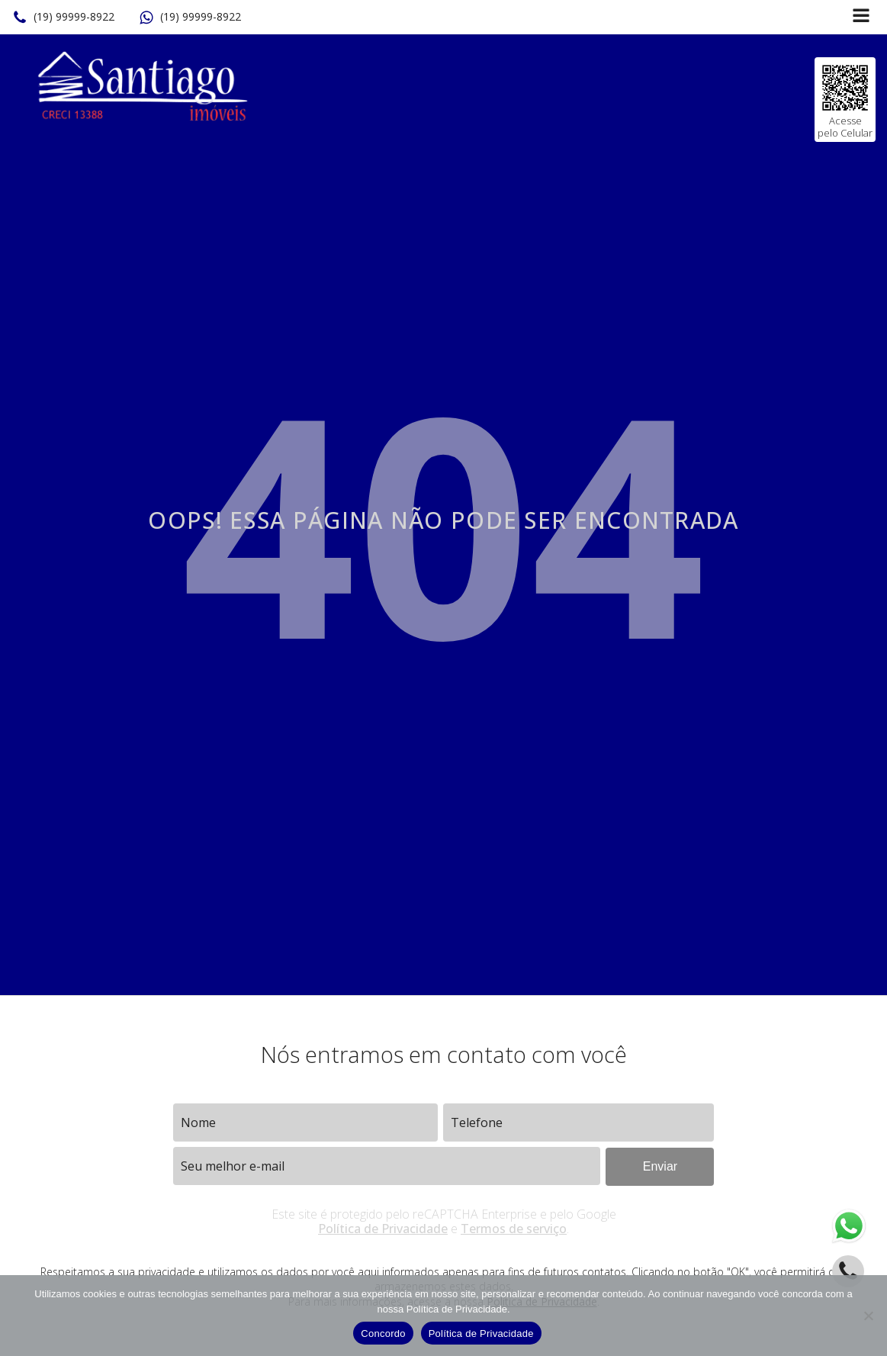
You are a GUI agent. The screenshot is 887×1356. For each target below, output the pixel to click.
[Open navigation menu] (861, 17)
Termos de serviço (514, 1228)
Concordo (383, 1333)
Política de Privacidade (383, 1228)
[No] (868, 1315)
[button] (63, 17)
